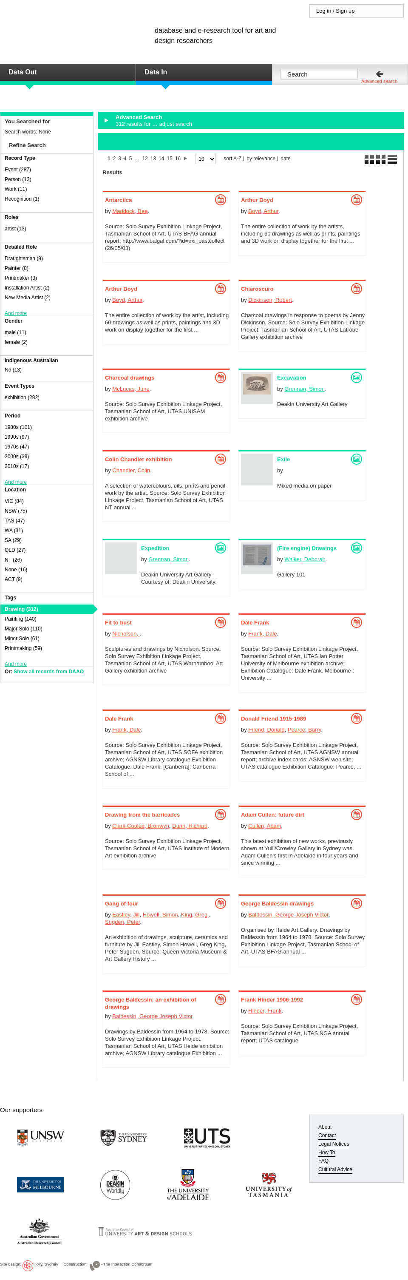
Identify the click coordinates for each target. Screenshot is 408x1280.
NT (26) (13, 560)
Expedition (155, 548)
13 (153, 159)
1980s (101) (18, 427)
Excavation (291, 378)
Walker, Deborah (304, 559)
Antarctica (118, 200)
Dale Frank (255, 622)
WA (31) (14, 531)
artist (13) (15, 229)
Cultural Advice (335, 1169)
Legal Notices (333, 1144)
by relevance (260, 158)
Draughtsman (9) (24, 258)
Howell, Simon (160, 914)
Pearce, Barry (304, 730)
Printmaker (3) (21, 278)
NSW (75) (16, 511)
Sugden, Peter (122, 922)
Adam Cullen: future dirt (272, 815)
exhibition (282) (22, 397)
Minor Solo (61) (22, 638)
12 (144, 159)
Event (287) (18, 170)
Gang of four (121, 903)
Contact (327, 1135)
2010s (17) (17, 466)
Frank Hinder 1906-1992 (272, 999)
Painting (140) (21, 619)
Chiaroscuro (257, 289)
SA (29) (13, 540)
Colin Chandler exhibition (138, 459)
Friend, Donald (266, 730)
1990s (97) (17, 437)
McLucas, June (130, 389)
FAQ (323, 1161)
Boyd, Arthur (263, 211)
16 (178, 159)
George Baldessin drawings (277, 903)
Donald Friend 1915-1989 (273, 718)
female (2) (16, 342)
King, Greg (195, 914)
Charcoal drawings (129, 378)
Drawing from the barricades (142, 815)
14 (161, 159)
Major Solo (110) (23, 629)
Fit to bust (118, 622)
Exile (283, 459)
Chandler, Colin (131, 470)
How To (326, 1152)
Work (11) (16, 189)
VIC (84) (14, 501)
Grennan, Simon (304, 389)
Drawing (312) (21, 609)
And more (16, 313)
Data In (155, 72)
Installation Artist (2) (27, 288)
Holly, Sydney (46, 1264)
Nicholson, (125, 633)
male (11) (15, 332)
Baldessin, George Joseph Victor (288, 914)
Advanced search (379, 81)
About (325, 1127)
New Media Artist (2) (28, 298)
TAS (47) (15, 521)
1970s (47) (17, 447)
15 (170, 159)
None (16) (16, 570)
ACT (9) (14, 579)
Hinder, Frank (264, 1011)
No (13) (13, 370)
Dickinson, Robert (270, 300)
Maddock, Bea (129, 211)
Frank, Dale (262, 633)
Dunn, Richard (189, 826)
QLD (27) (15, 550)
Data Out (22, 72)
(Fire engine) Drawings (307, 548)
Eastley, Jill (125, 914)
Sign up (345, 11)
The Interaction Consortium (128, 1264)
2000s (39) (17, 457)
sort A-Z (232, 158)
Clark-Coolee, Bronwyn (140, 826)
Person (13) (18, 179)
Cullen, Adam (264, 826)
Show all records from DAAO (49, 672)
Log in (323, 11)
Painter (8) (16, 268)
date (285, 158)
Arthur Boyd (257, 200)
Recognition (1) (22, 199)
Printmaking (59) (23, 648)
